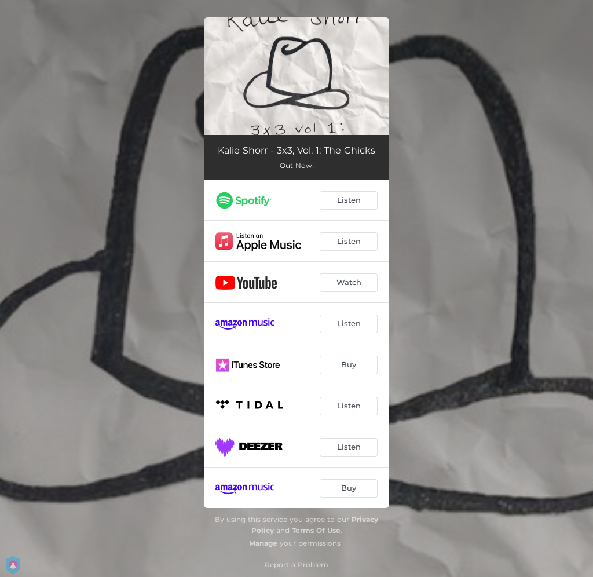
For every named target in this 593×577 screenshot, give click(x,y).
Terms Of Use (316, 530)
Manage (263, 543)
